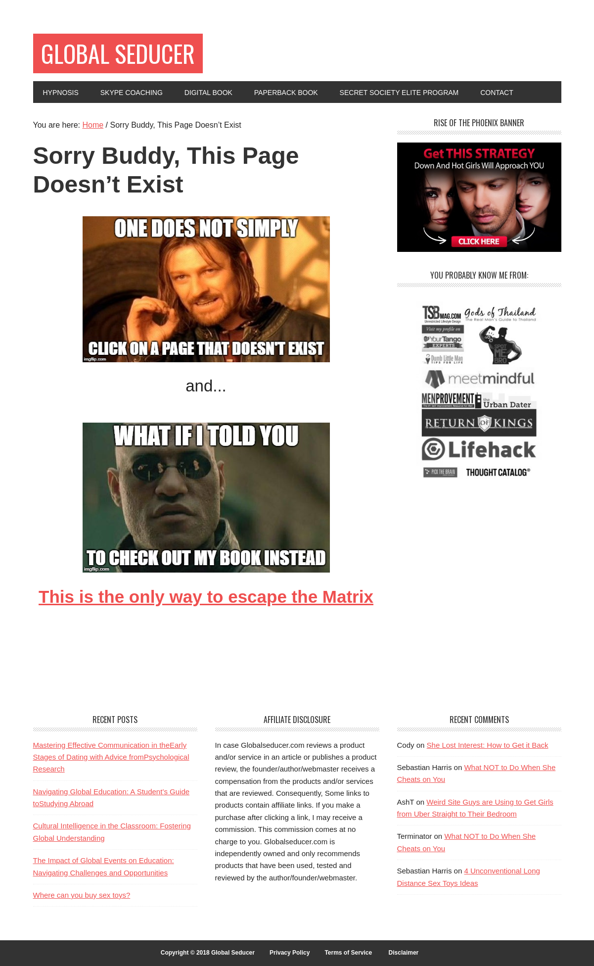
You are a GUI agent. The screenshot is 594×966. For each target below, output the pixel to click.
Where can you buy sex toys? (82, 895)
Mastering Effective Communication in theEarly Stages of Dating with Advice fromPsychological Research (111, 757)
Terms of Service (348, 952)
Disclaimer (404, 952)
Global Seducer (118, 53)
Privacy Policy (290, 952)
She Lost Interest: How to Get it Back (487, 745)
